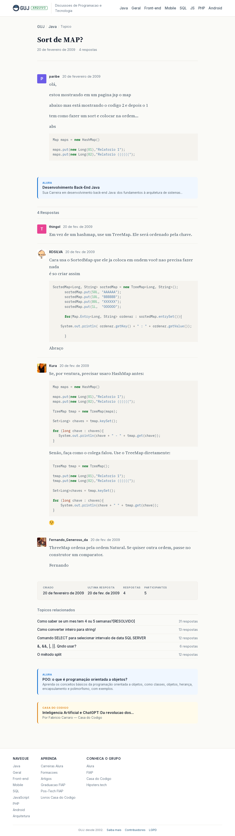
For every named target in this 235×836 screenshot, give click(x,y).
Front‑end (152, 8)
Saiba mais (114, 830)
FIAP (90, 772)
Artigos (46, 779)
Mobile (170, 8)
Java (124, 8)
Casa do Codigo (99, 779)
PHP (201, 8)
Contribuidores (135, 830)
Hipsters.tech (97, 785)
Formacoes (49, 772)
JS (192, 8)
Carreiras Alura (52, 766)
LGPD (153, 830)
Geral (136, 8)
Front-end (20, 779)
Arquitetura (21, 816)
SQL (183, 8)
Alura (90, 766)
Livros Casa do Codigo (58, 797)
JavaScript (21, 797)
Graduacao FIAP (53, 785)
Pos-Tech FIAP (52, 791)
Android (215, 8)
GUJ (41, 27)
